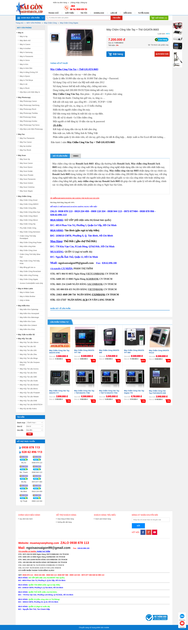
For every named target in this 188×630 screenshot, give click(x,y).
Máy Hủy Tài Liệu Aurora (29, 369)
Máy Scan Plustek (26, 175)
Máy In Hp (23, 36)
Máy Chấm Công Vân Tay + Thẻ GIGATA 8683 (74, 69)
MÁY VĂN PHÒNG (34, 23)
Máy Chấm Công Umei (28, 250)
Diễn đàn (127, 13)
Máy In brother (25, 48)
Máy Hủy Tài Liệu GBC (28, 377)
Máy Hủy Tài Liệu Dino (28, 373)
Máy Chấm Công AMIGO (29, 204)
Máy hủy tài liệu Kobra (28, 409)
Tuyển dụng (143, 13)
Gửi (138, 526)
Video (75, 156)
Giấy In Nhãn (25, 300)
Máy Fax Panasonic (27, 138)
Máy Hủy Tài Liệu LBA (28, 350)
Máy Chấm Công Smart (28, 200)
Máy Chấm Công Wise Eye (30, 212)
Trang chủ (53, 13)
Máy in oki (23, 84)
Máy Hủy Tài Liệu (25, 339)
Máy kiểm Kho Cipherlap (29, 309)
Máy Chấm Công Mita (28, 208)
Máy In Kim (24, 64)
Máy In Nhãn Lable (25, 289)
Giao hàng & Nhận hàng (65, 519)
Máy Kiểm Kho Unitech (28, 325)
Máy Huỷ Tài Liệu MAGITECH (31, 404)
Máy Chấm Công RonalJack (30, 271)
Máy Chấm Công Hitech (29, 216)
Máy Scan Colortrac (27, 187)
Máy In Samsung (26, 52)
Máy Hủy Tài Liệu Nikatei (29, 397)
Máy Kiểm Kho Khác (27, 329)
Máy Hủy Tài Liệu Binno (29, 389)
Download (99, 13)
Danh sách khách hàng (103, 519)
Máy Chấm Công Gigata (69, 23)
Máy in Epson (25, 76)
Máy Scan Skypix (26, 191)
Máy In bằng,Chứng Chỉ (29, 72)
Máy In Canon (25, 44)
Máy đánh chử (25, 40)
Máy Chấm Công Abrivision (30, 232)
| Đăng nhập (74, 3)
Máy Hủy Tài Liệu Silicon (29, 342)
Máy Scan (22, 155)
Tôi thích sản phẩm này (158, 45)
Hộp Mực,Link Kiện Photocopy (31, 129)
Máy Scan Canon (26, 163)
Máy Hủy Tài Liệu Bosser (29, 385)
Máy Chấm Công (50, 23)
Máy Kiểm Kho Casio (28, 321)
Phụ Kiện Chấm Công (28, 228)
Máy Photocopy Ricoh (28, 109)
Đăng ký (84, 3)
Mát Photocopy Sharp (28, 117)
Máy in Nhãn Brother (27, 296)
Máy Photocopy (24, 97)
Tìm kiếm (116, 18)
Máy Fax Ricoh (25, 150)
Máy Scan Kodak (26, 171)
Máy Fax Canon (26, 142)
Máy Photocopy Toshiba (29, 113)
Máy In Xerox (25, 60)
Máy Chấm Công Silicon (29, 220)
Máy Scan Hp (25, 159)
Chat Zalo (182, 617)
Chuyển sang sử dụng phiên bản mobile (94, 627)
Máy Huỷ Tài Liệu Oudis (29, 381)
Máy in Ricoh (25, 88)
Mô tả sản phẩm (60, 156)
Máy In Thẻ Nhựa (26, 80)
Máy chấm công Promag (29, 275)
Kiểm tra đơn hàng (60, 3)
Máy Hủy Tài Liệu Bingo (29, 358)
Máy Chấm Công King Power (31, 242)
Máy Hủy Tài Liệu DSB (28, 401)
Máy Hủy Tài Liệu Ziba (28, 354)
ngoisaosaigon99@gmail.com (76, 263)
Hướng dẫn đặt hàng (64, 522)
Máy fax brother (25, 146)
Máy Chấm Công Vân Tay (66, 94)
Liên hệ (114, 13)
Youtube (182, 624)
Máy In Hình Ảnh (26, 68)
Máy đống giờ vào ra (27, 267)
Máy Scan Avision (26, 183)
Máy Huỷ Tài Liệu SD (28, 346)
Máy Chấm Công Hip (27, 224)
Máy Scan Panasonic (28, 179)
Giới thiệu (69, 13)
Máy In (20, 33)
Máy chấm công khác (28, 246)
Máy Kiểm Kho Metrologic (29, 317)
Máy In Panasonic (26, 56)
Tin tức (84, 13)
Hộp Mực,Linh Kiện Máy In (30, 92)
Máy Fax (21, 134)
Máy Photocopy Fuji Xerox (30, 125)
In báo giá (162, 54)
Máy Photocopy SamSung (29, 105)
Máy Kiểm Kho (24, 306)
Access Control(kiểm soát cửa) (31, 283)
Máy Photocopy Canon (28, 101)
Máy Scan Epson (26, 167)
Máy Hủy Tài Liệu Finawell (30, 393)
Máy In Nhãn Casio (27, 292)
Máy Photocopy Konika (28, 121)
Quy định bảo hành (26, 519)
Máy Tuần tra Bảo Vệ (26, 335)
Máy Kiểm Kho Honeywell (29, 313)
